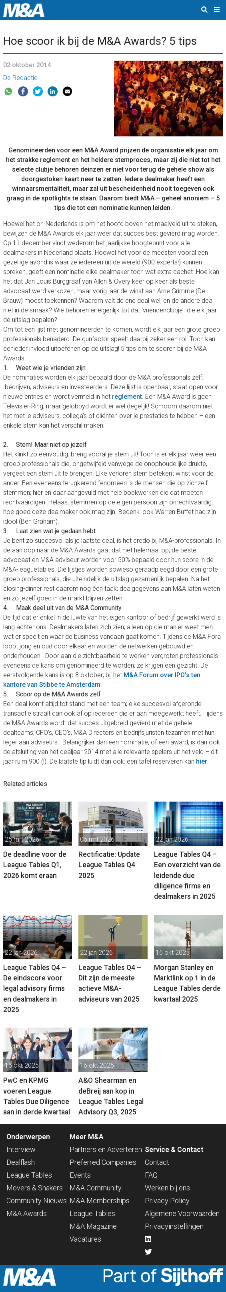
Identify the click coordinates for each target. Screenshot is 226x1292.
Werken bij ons (167, 1188)
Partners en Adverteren (106, 1149)
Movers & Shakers (34, 1188)
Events (80, 1175)
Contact (157, 1162)
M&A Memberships (100, 1200)
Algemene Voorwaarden (182, 1213)
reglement (127, 396)
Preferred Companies (103, 1162)
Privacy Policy (167, 1200)
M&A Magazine (93, 1226)
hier (201, 761)
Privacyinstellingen (174, 1226)
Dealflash (20, 1162)
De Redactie (20, 78)
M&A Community (96, 1188)
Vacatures (85, 1239)
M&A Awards (26, 1213)
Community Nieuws (36, 1200)
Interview (21, 1149)
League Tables (29, 1175)
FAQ (151, 1175)
